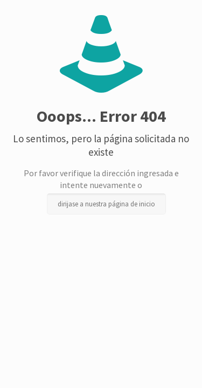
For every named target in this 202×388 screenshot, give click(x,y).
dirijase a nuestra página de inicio (106, 204)
